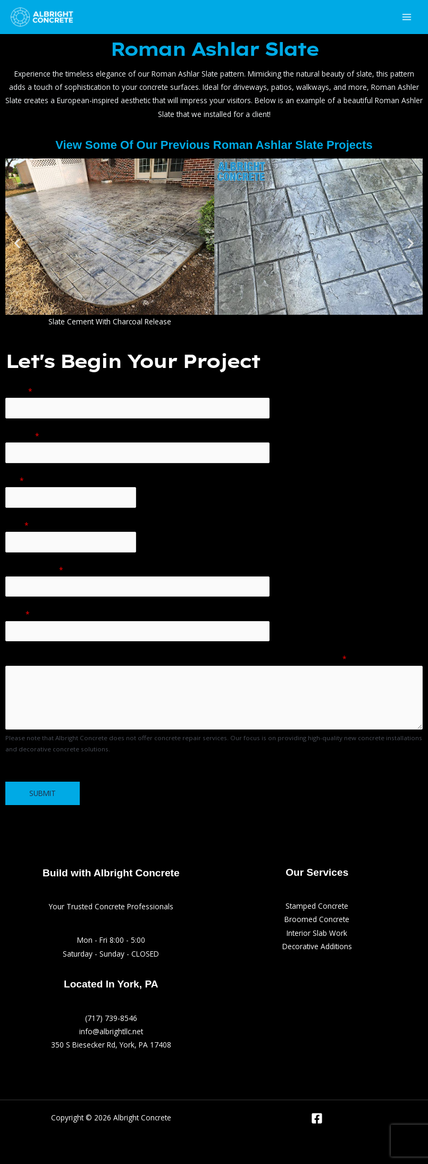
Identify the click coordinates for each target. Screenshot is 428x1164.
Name (18, 391)
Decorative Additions (317, 946)
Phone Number (34, 570)
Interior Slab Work (317, 933)
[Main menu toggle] (407, 17)
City (14, 480)
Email (17, 614)
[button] (17, 243)
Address (22, 436)
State (17, 525)
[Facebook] (317, 1118)
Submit (42, 793)
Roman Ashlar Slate (213, 49)
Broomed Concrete (316, 919)
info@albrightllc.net (111, 1031)
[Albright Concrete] (42, 17)
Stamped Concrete (317, 906)
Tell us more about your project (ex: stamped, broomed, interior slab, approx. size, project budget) (176, 659)
